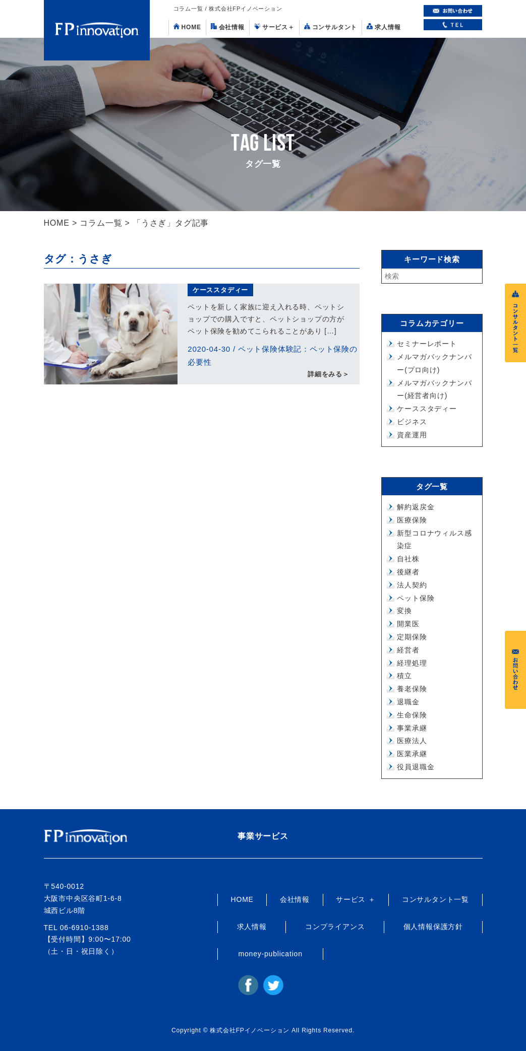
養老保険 (412, 689)
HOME (187, 27)
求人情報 (383, 27)
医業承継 (412, 754)
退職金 (408, 702)
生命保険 (412, 715)
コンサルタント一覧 (435, 899)
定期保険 (412, 637)
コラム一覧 (101, 223)
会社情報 (228, 27)
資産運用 (412, 435)
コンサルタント (331, 27)
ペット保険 (415, 598)
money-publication (271, 954)
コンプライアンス (335, 927)
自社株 (408, 559)
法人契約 (412, 585)
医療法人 (412, 741)
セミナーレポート (426, 344)
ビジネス (412, 422)
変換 (404, 611)
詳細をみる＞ (328, 374)
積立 (404, 676)
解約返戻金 (415, 507)
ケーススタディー (220, 290)
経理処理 (412, 663)
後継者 (408, 572)
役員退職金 (415, 767)
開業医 (408, 624)
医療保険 (412, 520)
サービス (274, 27)
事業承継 (412, 728)
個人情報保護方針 (433, 927)
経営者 (408, 650)
